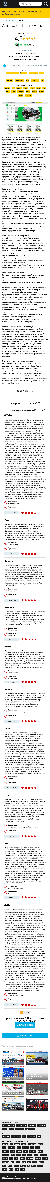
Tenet (22, 1169)
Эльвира (8, 646)
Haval (12, 1151)
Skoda (40, 1144)
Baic (29, 1162)
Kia (11, 1144)
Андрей (8, 689)
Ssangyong (43, 1155)
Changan (25, 1148)
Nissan (24, 1144)
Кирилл (7, 728)
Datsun (19, 1151)
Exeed (41, 1162)
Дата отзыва (29, 410)
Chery (25, 1151)
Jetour (35, 1162)
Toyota (40, 1151)
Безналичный (16, 1136)
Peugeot (37, 1158)
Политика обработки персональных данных (19, 1178)
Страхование (30, 1129)
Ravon (37, 1148)
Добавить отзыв (25, 1025)
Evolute (40, 1166)
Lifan (12, 1155)
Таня (6, 520)
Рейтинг (40, 410)
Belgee (23, 1166)
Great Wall (11, 1148)
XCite (16, 1169)
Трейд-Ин (32, 1125)
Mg (29, 1166)
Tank (4, 1166)
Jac (24, 1155)
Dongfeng (30, 1158)
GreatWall (6, 1162)
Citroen (22, 1158)
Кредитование (21, 1125)
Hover (17, 1162)
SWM (33, 1166)
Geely (18, 1155)
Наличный (6, 1136)
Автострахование (8, 1125)
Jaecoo (16, 1166)
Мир (39, 1136)
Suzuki (30, 1155)
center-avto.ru (27, 50)
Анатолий (9, 607)
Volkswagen (32, 1144)
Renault (17, 1144)
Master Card (31, 1136)
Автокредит (41, 1125)
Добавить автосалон (11, 14)
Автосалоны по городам (30, 11)
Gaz (11, 1158)
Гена (6, 795)
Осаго (11, 1129)
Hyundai (5, 1144)
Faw (32, 1148)
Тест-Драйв (19, 1129)
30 (31, 33)
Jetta (23, 1162)
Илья (6, 843)
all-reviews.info (12, 1177)
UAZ (18, 1148)
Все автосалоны (9, 11)
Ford (16, 1158)
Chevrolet (5, 1151)
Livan (10, 1166)
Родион (8, 414)
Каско (4, 1129)
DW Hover (6, 1155)
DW (12, 1162)
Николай (8, 560)
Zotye (36, 1155)
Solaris (5, 1169)
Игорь (7, 904)
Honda (45, 1158)
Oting (11, 1169)
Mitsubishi (33, 1151)
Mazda (5, 1158)
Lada (4, 1148)
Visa (24, 1136)
